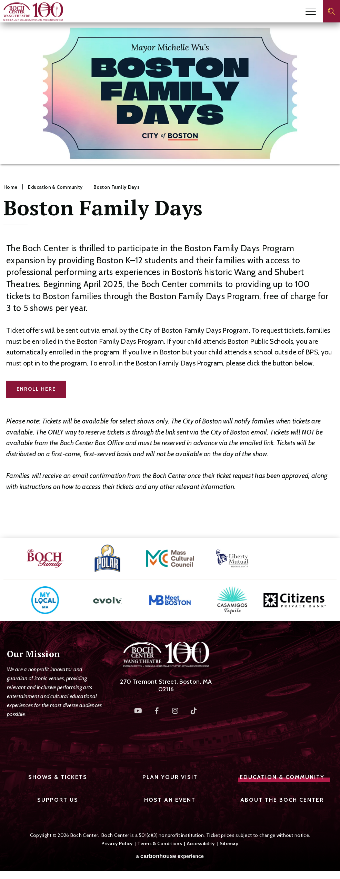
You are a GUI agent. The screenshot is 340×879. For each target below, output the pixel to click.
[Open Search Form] (331, 11)
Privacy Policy (116, 843)
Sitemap (229, 843)
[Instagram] (175, 711)
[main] (170, 280)
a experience (170, 856)
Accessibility (201, 843)
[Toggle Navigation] (311, 12)
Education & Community (55, 187)
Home (10, 187)
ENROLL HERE (36, 389)
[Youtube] (138, 711)
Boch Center (33, 11)
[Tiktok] (194, 711)
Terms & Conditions (159, 843)
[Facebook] (156, 711)
